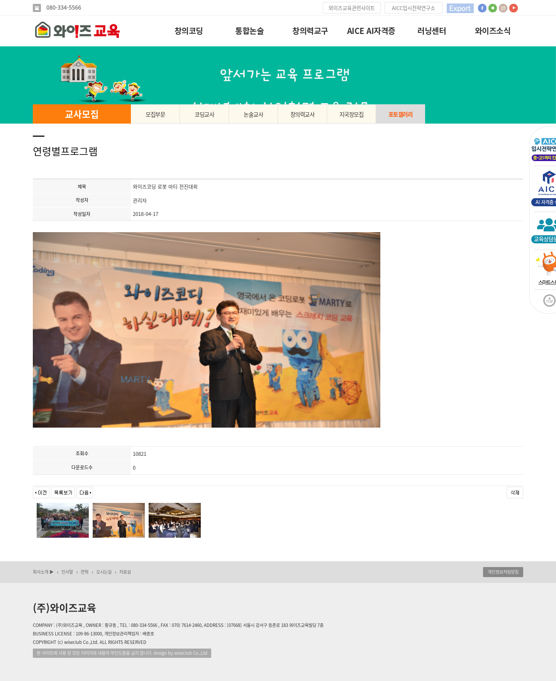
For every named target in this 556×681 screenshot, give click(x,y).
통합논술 (249, 31)
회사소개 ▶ (43, 572)
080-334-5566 (63, 7)
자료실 (125, 572)
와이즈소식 (493, 31)
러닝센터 (431, 31)
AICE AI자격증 (371, 31)
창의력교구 (310, 31)
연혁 (84, 572)
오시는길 (104, 572)
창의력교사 (302, 114)
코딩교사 (204, 114)
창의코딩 (189, 31)
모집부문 (155, 114)
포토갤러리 (400, 114)
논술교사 (253, 114)
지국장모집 (351, 114)
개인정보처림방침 (503, 572)
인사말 (67, 572)
